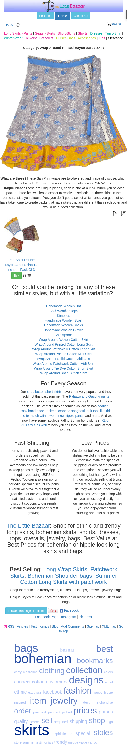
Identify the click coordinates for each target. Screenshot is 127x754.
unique (73, 742)
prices (85, 710)
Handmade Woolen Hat (63, 306)
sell (46, 720)
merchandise (103, 702)
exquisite (34, 692)
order (22, 711)
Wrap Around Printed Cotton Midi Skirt (63, 354)
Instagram (68, 617)
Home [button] (62, 16)
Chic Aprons (63, 335)
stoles (103, 732)
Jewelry (31, 38)
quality (21, 721)
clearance (30, 672)
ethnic (20, 692)
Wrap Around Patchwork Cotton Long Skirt (63, 349)
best (104, 649)
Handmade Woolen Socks (63, 325)
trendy (60, 742)
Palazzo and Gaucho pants (89, 396)
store (18, 742)
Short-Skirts (66, 33)
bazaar (67, 650)
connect (22, 681)
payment (39, 712)
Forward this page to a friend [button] (26, 611)
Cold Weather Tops (63, 311)
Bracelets (46, 38)
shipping (78, 721)
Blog (55, 626)
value (83, 742)
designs (86, 680)
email (109, 682)
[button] (115, 213)
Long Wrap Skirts (64, 569)
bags (26, 648)
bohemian (43, 658)
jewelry (63, 701)
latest (85, 702)
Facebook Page (46, 617)
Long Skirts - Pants (18, 33)
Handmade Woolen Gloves (63, 330)
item (38, 701)
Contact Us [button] (81, 16)
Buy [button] (16, 275)
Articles (22, 626)
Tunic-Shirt (113, 33)
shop (97, 720)
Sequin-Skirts (45, 33)
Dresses (96, 33)
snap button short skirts (44, 392)
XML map (109, 626)
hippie (108, 692)
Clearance (115, 38)
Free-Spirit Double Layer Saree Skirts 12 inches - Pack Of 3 (21, 264)
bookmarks (95, 660)
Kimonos (63, 316)
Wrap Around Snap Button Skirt (63, 373)
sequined (61, 722)
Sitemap (93, 626)
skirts (31, 729)
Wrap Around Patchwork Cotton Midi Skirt (63, 363)
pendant (54, 712)
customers (56, 681)
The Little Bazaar (28, 525)
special (83, 733)
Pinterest (85, 617)
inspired (20, 702)
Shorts (82, 33)
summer (28, 742)
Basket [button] (114, 23)
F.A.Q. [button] (13, 25)
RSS (11, 626)
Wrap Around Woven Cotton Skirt (63, 340)
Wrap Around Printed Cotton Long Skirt (64, 344)
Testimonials (40, 626)
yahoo (92, 742)
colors (108, 672)
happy (97, 692)
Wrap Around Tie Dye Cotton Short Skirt (63, 368)
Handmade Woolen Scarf (63, 320)
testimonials (44, 742)
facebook (52, 692)
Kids (102, 38)
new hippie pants (70, 416)
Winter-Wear (13, 38)
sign (110, 722)
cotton (38, 681)
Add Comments (72, 626)
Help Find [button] (45, 16)
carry (18, 672)
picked (67, 712)
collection (84, 670)
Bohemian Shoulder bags (60, 575)
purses (106, 711)
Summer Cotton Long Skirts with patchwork (68, 578)
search (34, 722)
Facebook (71, 610)
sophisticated (62, 734)
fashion (78, 690)
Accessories (87, 38)
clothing (52, 670)
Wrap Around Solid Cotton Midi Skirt (63, 359)
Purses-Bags (65, 38)
